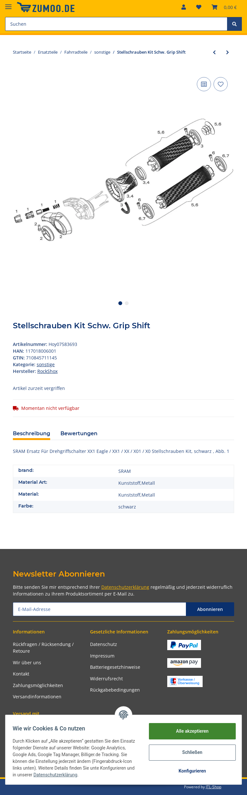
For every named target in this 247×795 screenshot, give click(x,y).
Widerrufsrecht (106, 679)
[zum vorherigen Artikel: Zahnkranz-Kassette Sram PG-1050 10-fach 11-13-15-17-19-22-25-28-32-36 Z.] (214, 52)
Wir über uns (27, 662)
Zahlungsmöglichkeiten (38, 685)
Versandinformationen (37, 696)
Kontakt (21, 674)
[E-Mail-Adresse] (99, 609)
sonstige (46, 364)
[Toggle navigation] (8, 4)
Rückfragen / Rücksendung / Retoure (43, 647)
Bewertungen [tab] (78, 433)
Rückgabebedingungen (115, 690)
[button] (183, 7)
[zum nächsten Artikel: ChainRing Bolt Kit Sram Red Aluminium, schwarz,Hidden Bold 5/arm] (227, 52)
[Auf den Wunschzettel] (221, 84)
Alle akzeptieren (189, 731)
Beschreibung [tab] (31, 433)
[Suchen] (116, 24)
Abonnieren (210, 609)
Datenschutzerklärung (125, 587)
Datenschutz (103, 644)
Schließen (189, 752)
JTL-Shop (213, 787)
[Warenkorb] (224, 7)
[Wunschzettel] (198, 7)
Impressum (102, 656)
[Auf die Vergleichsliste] (204, 84)
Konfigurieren (189, 770)
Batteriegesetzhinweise (115, 667)
